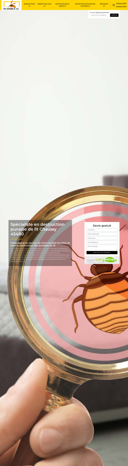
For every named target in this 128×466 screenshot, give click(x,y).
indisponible (121, 3)
